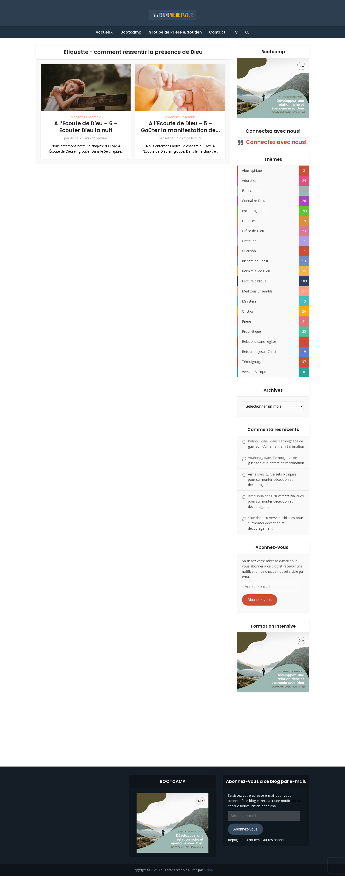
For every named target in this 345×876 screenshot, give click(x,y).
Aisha (74, 138)
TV (235, 32)
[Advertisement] (172, 725)
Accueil (103, 32)
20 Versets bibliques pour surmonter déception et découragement (272, 479)
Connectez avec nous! (273, 131)
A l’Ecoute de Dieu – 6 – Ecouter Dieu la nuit (85, 127)
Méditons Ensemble (85, 117)
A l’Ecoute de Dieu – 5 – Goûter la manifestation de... (180, 127)
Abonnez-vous (259, 600)
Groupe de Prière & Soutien (175, 32)
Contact (217, 32)
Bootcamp (131, 32)
